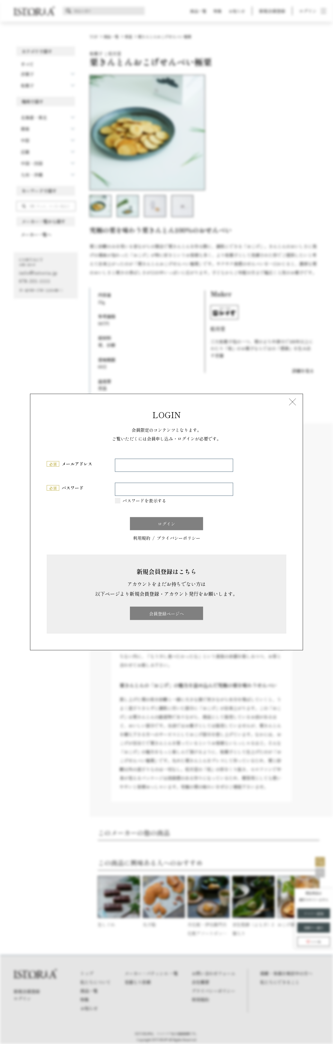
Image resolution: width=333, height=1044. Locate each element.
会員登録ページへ (166, 613)
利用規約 (141, 538)
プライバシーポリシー (178, 538)
